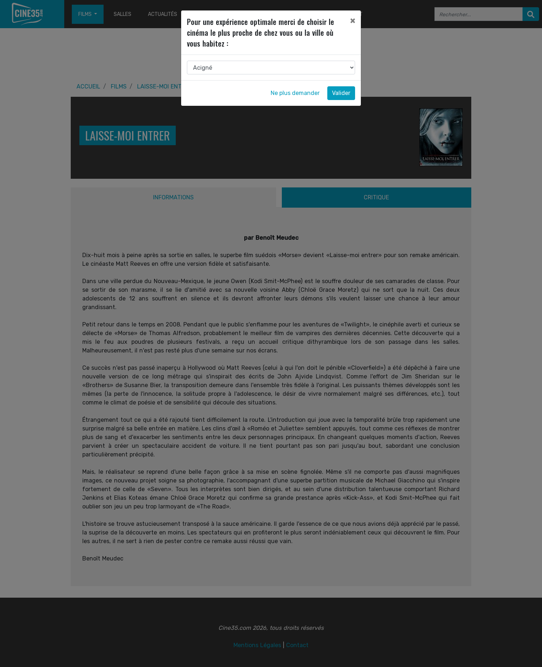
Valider (341, 93)
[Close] (352, 20)
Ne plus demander (295, 93)
